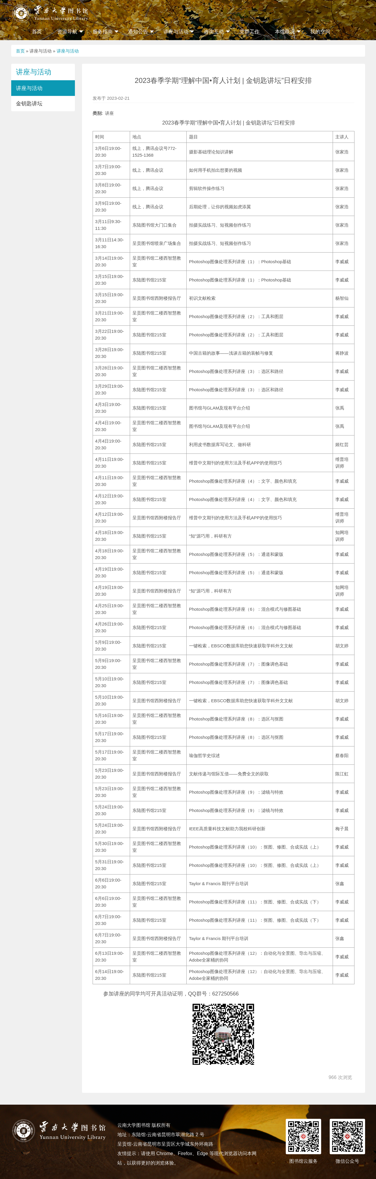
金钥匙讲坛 (29, 104)
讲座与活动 (68, 50)
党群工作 (249, 32)
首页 (37, 32)
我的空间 (320, 32)
